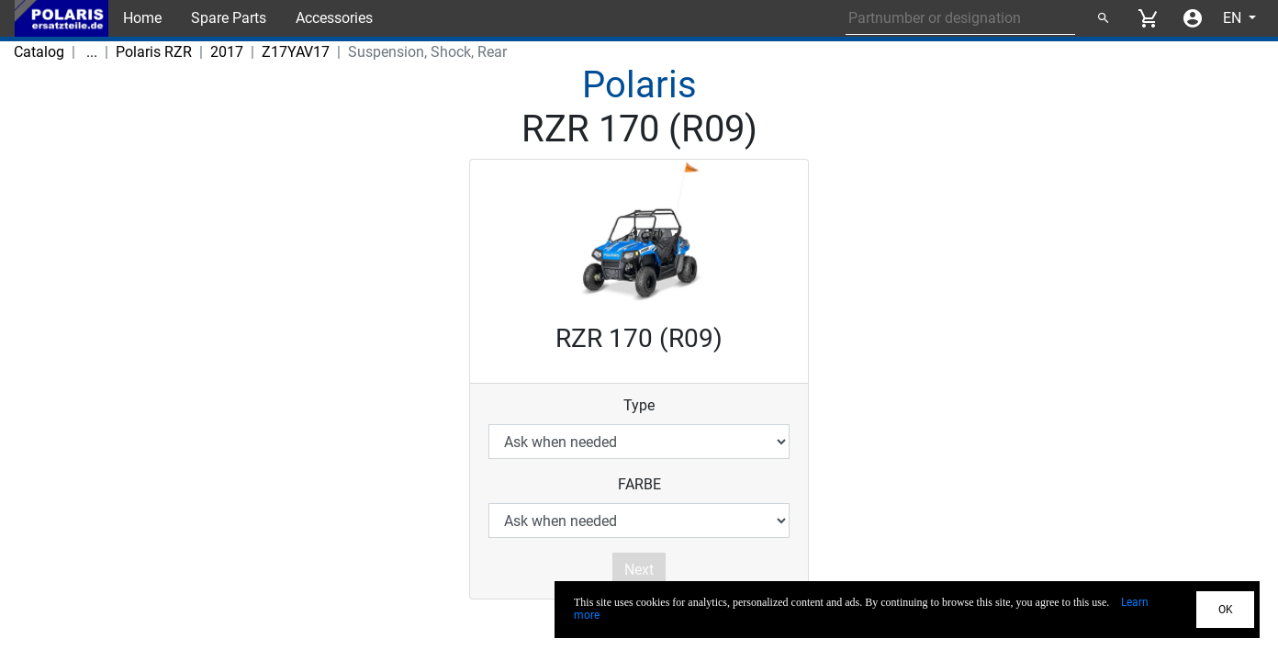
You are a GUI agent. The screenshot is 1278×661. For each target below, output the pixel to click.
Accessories (334, 18)
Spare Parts (228, 18)
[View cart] (1147, 18)
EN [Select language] (1234, 18)
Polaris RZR (121, 52)
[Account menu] (1192, 18)
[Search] (1103, 18)
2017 (193, 52)
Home (142, 18)
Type (639, 405)
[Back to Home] (61, 18)
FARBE (639, 484)
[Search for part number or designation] (960, 18)
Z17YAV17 (263, 52)
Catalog (39, 52)
